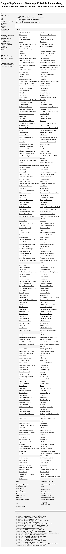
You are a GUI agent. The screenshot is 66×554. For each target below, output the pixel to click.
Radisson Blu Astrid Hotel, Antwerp (50, 65)
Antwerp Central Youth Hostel (27, 111)
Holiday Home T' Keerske (47, 444)
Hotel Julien (43, 76)
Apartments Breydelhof (25, 441)
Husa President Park (24, 148)
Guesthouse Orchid (24, 434)
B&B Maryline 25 (24, 90)
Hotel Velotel (23, 472)
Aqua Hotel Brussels (45, 318)
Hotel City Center (24, 179)
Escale (42, 230)
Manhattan (22, 304)
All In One (43, 358)
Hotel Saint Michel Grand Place (48, 174)
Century (42, 32)
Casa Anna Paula (44, 472)
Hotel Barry (22, 290)
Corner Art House (45, 93)
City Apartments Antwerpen (47, 60)
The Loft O (22, 95)
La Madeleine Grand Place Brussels (29, 165)
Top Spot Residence (24, 232)
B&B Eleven (22, 418)
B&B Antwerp (23, 97)
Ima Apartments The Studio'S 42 (49, 128)
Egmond (42, 404)
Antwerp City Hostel (45, 118)
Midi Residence (44, 237)
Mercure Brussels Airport (26, 144)
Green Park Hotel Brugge (47, 388)
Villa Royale (22, 169)
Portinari (42, 381)
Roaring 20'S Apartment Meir (48, 130)
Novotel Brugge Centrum (26, 376)
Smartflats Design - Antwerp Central (29, 81)
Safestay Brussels (45, 165)
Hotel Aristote (44, 169)
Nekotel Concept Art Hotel (47, 214)
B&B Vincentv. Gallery (25, 207)
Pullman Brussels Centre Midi (48, 209)
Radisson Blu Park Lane (26, 56)
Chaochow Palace (24, 311)
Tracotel (21, 230)
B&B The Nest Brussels (46, 353)
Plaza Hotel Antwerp (25, 39)
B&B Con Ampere (24, 423)
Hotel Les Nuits (23, 72)
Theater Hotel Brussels (46, 314)
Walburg (42, 372)
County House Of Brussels (47, 267)
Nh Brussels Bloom (24, 167)
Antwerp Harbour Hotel (25, 88)
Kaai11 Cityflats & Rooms (26, 83)
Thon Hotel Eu (23, 204)
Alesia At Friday (44, 125)
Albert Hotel (22, 188)
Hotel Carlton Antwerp (46, 132)
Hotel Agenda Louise (25, 283)
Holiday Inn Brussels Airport (48, 142)
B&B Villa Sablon (24, 202)
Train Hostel (22, 355)
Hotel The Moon (44, 151)
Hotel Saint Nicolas (45, 148)
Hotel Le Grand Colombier (26, 190)
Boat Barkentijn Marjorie (47, 74)
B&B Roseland (44, 428)
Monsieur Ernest (23, 462)
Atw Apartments (23, 118)
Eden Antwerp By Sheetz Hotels (28, 86)
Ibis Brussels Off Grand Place (27, 160)
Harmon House (44, 239)
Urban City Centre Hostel (47, 225)
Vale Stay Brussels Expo (46, 242)
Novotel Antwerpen (24, 32)
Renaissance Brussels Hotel (47, 183)
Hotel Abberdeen (44, 195)
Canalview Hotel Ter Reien (26, 402)
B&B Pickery (43, 439)
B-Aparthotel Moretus (25, 60)
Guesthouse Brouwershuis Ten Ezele (50, 476)
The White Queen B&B (46, 458)
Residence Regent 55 (25, 228)
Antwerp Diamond (45, 58)
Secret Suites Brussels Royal (27, 365)
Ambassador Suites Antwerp (47, 62)
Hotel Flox (22, 142)
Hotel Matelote (44, 72)
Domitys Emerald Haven (26, 137)
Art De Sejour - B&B (46, 348)
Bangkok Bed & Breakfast (26, 474)
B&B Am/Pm (43, 446)
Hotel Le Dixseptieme (25, 174)
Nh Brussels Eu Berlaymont (27, 151)
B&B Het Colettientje (46, 448)
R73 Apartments (23, 104)
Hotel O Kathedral (45, 83)
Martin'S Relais (44, 434)
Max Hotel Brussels (45, 153)
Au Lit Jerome (44, 102)
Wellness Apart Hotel (25, 193)
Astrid (41, 146)
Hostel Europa (44, 462)
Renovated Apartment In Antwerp (49, 123)
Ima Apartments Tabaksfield (27, 123)
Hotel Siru (43, 204)
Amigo (21, 334)
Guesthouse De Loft (45, 430)
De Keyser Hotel (24, 53)
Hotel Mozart (43, 186)
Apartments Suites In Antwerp (48, 97)
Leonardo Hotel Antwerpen (47, 53)
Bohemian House (24, 132)
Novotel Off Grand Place (47, 162)
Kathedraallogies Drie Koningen (49, 107)
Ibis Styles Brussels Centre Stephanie (50, 207)
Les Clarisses (23, 328)
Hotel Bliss (43, 402)
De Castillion (23, 379)
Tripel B (21, 453)
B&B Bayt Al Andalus (25, 107)
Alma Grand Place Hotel (26, 176)
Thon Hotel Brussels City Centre (49, 272)
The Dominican (44, 190)
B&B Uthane (43, 135)
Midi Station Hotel (24, 181)
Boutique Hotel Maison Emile (27, 58)
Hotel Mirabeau (44, 179)
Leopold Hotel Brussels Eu (26, 286)
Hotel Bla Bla (44, 437)
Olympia (42, 395)
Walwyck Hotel (23, 437)
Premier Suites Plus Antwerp (48, 35)
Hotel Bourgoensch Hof (46, 407)
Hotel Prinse (43, 37)
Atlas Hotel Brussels (45, 311)
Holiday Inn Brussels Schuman (48, 172)
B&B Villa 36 (44, 367)
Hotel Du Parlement (45, 202)
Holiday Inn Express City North (28, 44)
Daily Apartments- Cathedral (48, 139)
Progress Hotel (44, 290)
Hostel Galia (22, 195)
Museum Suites (44, 95)
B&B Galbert (43, 467)
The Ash (21, 93)
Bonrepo (21, 476)
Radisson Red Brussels (25, 186)
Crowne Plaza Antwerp (46, 39)
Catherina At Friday (24, 125)
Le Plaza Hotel (44, 167)
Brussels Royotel (44, 246)
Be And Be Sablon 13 (46, 235)
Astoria (21, 42)
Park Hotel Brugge (45, 400)
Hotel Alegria (43, 423)
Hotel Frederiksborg (24, 267)
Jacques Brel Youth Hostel (26, 216)
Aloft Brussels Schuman (26, 200)
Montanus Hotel (44, 379)
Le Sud (21, 76)
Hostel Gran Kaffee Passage (47, 451)
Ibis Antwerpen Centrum (46, 44)
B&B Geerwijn (23, 458)
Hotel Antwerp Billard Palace (48, 51)
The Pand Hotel (44, 376)
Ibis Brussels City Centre (26, 156)
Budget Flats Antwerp (25, 69)
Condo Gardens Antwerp (47, 56)
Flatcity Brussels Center (25, 358)
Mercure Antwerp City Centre (48, 69)
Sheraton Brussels (45, 144)
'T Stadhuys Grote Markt (26, 102)
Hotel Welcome (23, 314)
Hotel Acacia (43, 409)
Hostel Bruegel (23, 237)
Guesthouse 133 (23, 460)
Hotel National (23, 37)
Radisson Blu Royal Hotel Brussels (29, 183)
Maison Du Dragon (45, 188)
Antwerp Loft (44, 116)
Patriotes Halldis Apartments (48, 232)
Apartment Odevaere (25, 465)
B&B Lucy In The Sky (46, 104)
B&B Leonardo (44, 425)
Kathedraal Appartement (26, 109)
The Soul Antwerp (24, 74)
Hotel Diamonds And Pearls (27, 65)
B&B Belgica (43, 465)
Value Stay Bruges (45, 393)
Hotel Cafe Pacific (45, 293)
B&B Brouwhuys (45, 474)
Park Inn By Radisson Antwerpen (49, 67)
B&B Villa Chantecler (46, 441)
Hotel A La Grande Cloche (26, 153)
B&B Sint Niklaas (45, 411)
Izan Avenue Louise (24, 279)
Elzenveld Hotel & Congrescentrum (50, 81)
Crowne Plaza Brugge (25, 390)
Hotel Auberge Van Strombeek (48, 309)
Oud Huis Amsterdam (25, 439)
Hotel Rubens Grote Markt (26, 62)
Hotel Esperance (23, 197)
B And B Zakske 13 (45, 460)
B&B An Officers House (26, 407)
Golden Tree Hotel (24, 400)
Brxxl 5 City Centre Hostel (26, 223)
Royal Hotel (43, 181)
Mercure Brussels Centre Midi (27, 211)
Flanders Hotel (23, 393)
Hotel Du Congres (45, 269)
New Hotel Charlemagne (26, 146)
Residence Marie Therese (47, 197)
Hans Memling (23, 388)
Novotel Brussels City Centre (27, 258)
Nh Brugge (43, 374)
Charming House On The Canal (48, 469)
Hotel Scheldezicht (24, 46)
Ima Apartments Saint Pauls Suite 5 (49, 111)
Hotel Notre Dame (24, 395)
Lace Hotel (43, 390)
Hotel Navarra (23, 386)
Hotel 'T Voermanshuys (25, 397)
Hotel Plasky (43, 160)
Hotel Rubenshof (44, 88)
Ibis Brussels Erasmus (46, 281)
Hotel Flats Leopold (24, 372)
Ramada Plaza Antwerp (46, 46)
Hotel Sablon (43, 397)
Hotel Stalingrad (44, 325)
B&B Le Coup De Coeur (26, 318)
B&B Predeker (23, 479)
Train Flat (22, 225)
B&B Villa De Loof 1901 (47, 432)
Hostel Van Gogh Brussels (47, 223)
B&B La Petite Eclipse (46, 328)
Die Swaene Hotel (24, 383)
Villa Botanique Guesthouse (27, 239)
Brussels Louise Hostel (25, 214)
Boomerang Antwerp (45, 109)
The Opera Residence (46, 200)
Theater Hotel (23, 35)
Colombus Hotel (44, 49)
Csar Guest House (24, 469)
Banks (21, 67)
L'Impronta (43, 221)
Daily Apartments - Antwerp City (49, 137)
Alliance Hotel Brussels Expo (27, 288)
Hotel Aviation (23, 221)
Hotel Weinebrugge (24, 411)
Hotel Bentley (23, 172)
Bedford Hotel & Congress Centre (28, 272)
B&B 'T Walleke (23, 409)
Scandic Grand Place (45, 176)
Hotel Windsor (44, 302)
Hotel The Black (44, 114)
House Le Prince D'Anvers (26, 121)
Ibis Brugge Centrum (25, 374)
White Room (43, 360)
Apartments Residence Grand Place (49, 193)
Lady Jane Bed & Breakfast (26, 414)
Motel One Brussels (45, 211)
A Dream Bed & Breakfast (26, 425)
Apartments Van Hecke (25, 79)
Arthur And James (24, 135)
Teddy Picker (23, 235)
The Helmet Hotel (45, 228)
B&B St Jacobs (23, 428)
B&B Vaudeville (23, 209)
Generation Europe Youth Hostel (49, 342)
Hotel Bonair (43, 90)
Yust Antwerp (23, 139)
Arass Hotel (43, 42)
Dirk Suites (43, 100)
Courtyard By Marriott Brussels (28, 300)
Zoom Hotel (22, 269)
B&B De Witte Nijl (45, 86)
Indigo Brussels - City (25, 253)
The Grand (43, 121)
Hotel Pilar (43, 79)
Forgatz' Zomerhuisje (25, 446)
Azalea (42, 386)
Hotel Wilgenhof (24, 404)
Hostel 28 (22, 444)
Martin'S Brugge (44, 383)
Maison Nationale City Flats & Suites (29, 100)
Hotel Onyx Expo (45, 369)
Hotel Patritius (23, 381)
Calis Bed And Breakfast (26, 467)
